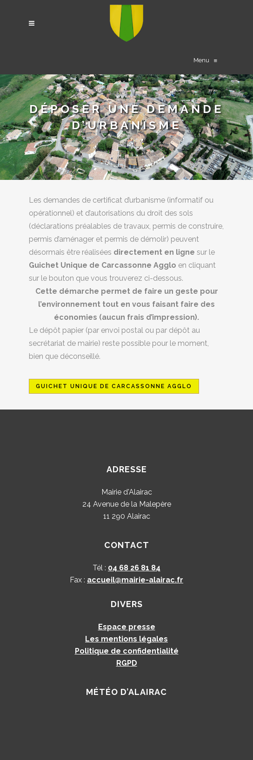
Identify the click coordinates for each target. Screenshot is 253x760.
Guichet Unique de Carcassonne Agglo (114, 386)
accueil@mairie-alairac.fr (135, 579)
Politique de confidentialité (127, 651)
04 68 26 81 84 (134, 567)
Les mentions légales (126, 638)
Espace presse (126, 626)
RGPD (126, 663)
